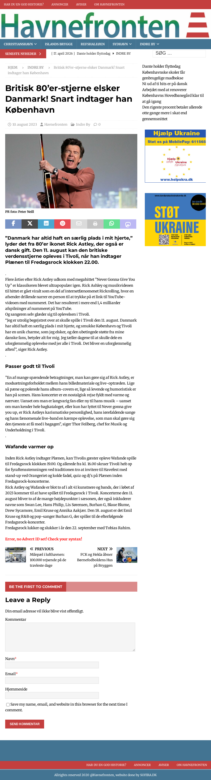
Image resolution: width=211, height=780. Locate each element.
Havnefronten (55, 124)
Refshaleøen (93, 44)
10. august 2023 (24, 124)
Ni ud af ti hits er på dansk (164, 83)
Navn (9, 658)
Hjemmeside (16, 689)
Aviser (81, 4)
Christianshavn (18, 44)
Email (10, 674)
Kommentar (15, 619)
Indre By (147, 44)
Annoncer (59, 4)
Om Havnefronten (109, 4)
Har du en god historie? (24, 4)
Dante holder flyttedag (161, 66)
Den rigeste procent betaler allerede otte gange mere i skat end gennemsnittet (172, 113)
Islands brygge (59, 44)
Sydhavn (120, 44)
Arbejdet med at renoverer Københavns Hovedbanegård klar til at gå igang (173, 95)
